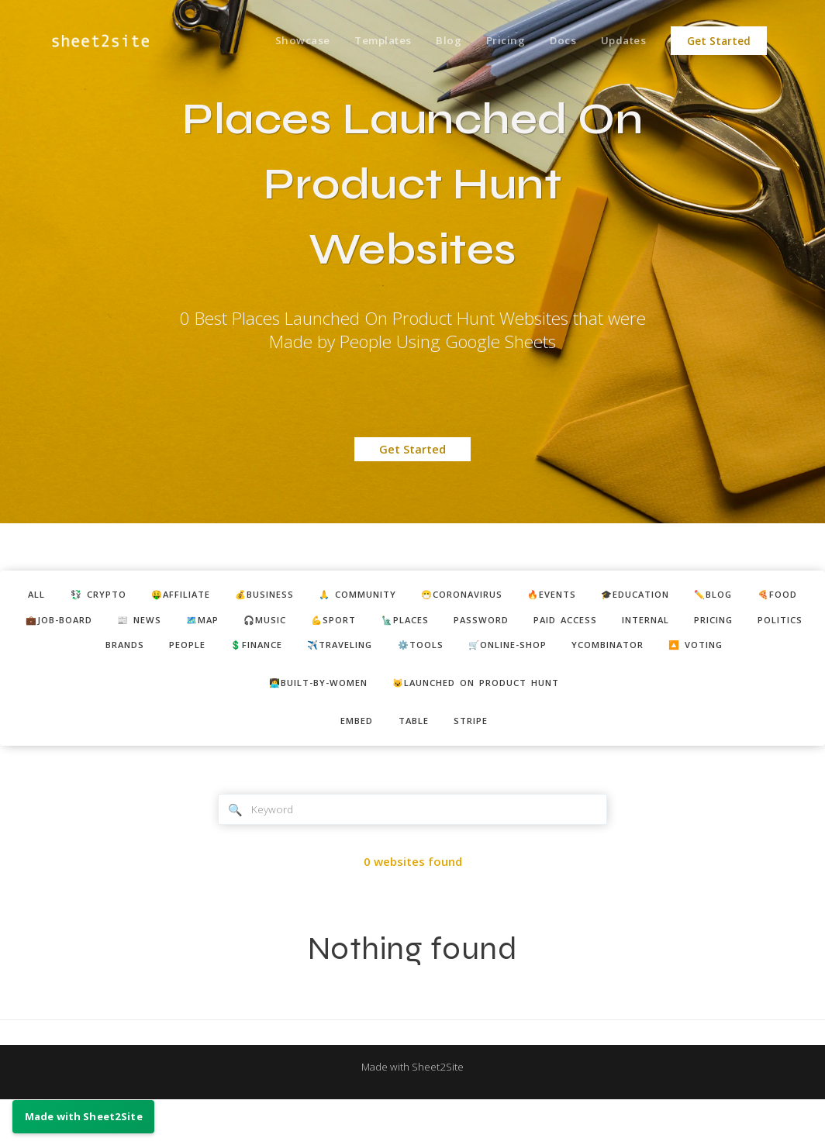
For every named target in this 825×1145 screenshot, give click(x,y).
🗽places (514, 624)
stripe (478, 762)
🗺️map (288, 624)
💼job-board (128, 624)
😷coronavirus (504, 596)
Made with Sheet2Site (412, 1111)
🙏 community (386, 596)
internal (781, 624)
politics (132, 653)
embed (350, 762)
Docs (556, 41)
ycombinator (753, 653)
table (414, 762)
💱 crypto (95, 596)
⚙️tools (541, 653)
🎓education (699, 596)
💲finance (356, 653)
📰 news (217, 624)
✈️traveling (451, 653)
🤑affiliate (187, 596)
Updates (621, 41)
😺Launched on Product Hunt (484, 721)
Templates (365, 41)
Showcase (280, 41)
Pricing (495, 41)
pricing (56, 653)
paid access (692, 624)
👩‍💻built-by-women (306, 721)
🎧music (359, 624)
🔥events (605, 596)
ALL (26, 596)
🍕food (41, 624)
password (599, 624)
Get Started (719, 41)
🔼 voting (414, 681)
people (277, 653)
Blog (434, 41)
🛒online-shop (639, 653)
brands (207, 653)
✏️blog (787, 596)
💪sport (436, 624)
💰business (281, 596)
